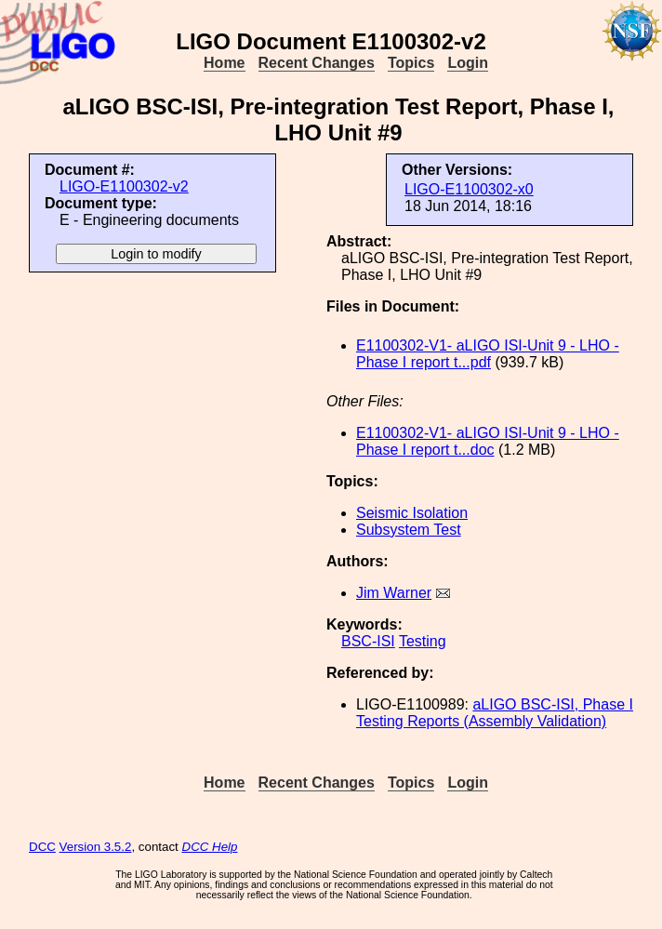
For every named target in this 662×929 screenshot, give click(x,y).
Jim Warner (393, 593)
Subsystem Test (408, 529)
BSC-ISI (368, 641)
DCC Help (210, 847)
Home (224, 63)
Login (467, 63)
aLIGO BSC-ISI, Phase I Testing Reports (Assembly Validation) (494, 713)
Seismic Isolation (412, 513)
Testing (422, 641)
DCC (42, 847)
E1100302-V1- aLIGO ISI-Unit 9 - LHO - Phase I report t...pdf (487, 354)
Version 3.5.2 (96, 847)
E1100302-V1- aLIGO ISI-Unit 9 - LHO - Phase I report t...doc (487, 441)
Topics (411, 63)
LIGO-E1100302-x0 (469, 189)
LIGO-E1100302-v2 (124, 186)
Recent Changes (316, 63)
